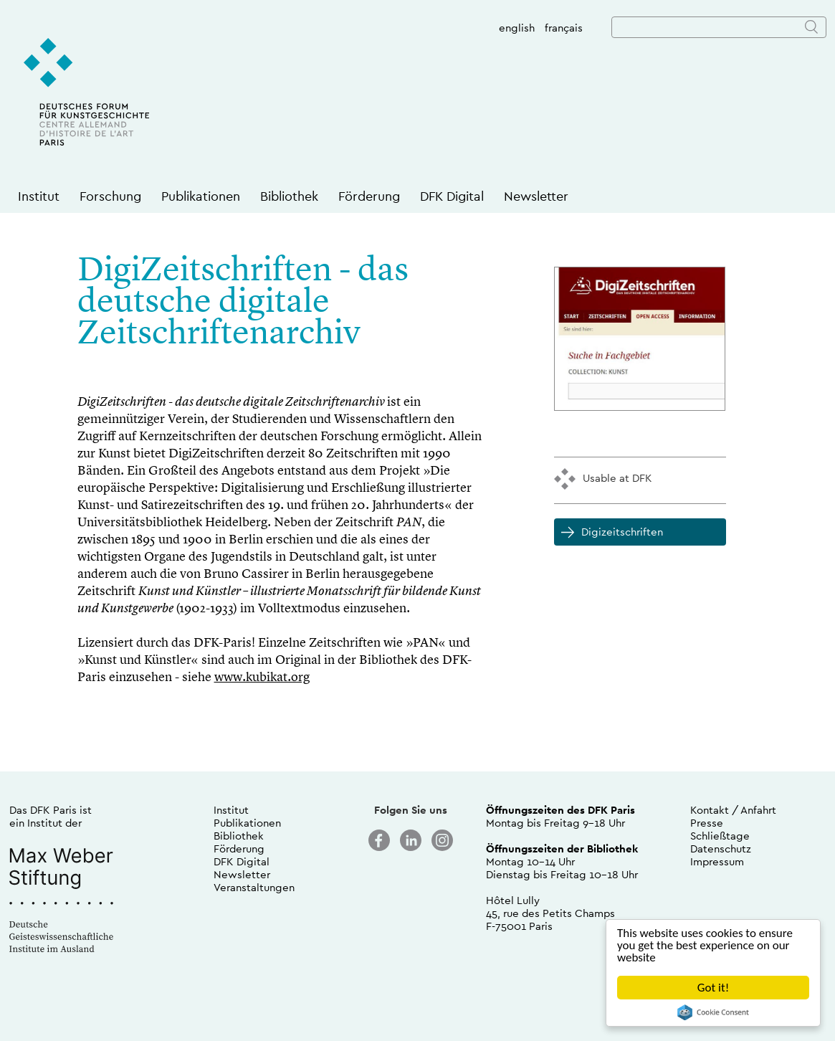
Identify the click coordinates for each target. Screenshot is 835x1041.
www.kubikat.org (262, 677)
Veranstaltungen (254, 887)
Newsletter (536, 196)
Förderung (369, 196)
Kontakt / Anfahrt (733, 810)
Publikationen (200, 196)
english (517, 27)
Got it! (713, 987)
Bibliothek (289, 196)
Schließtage (720, 835)
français (564, 27)
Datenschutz (720, 848)
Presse (706, 823)
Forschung (110, 196)
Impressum (717, 861)
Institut (38, 196)
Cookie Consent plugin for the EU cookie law (713, 1012)
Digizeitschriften (622, 531)
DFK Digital (452, 196)
